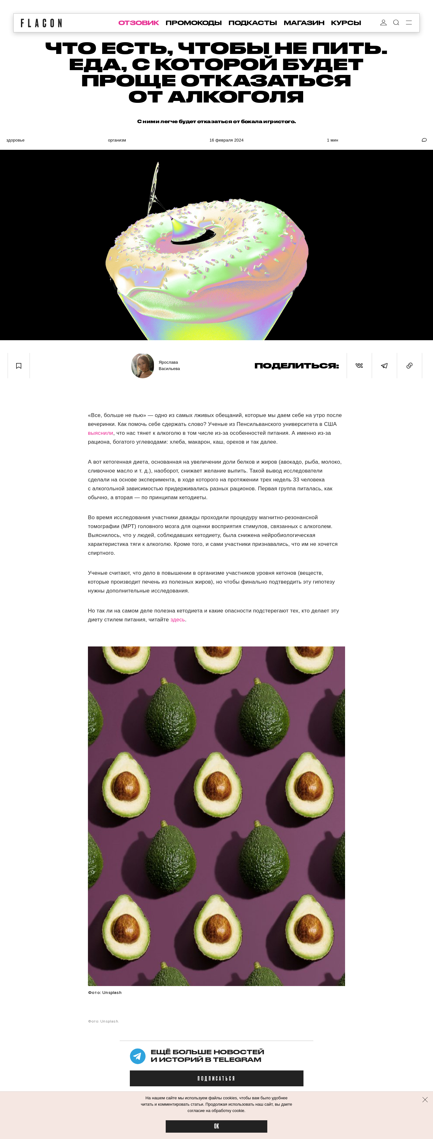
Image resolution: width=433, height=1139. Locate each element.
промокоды (194, 22)
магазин (304, 22)
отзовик (138, 22)
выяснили (100, 433)
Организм (117, 140)
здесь (177, 620)
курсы (346, 22)
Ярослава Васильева (169, 365)
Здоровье (15, 140)
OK (216, 1126)
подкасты (253, 22)
